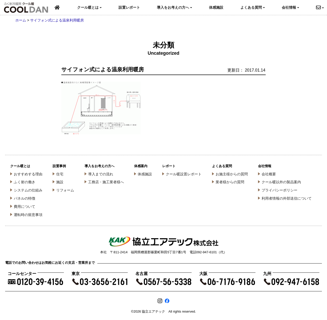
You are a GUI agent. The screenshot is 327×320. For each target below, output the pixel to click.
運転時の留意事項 (28, 215)
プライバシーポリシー (279, 190)
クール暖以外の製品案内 (281, 182)
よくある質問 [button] (252, 7)
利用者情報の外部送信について (287, 198)
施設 (59, 182)
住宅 (59, 174)
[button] (321, 7)
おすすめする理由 (28, 174)
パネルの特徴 (24, 198)
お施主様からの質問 (232, 174)
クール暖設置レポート (184, 174)
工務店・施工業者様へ (106, 182)
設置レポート (129, 7)
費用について (24, 206)
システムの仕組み (28, 190)
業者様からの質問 (230, 182)
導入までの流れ (100, 174)
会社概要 (269, 174)
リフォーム (65, 190)
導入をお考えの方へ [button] (174, 7)
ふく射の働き (24, 182)
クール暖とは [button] (89, 7)
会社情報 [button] (290, 7)
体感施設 (216, 7)
